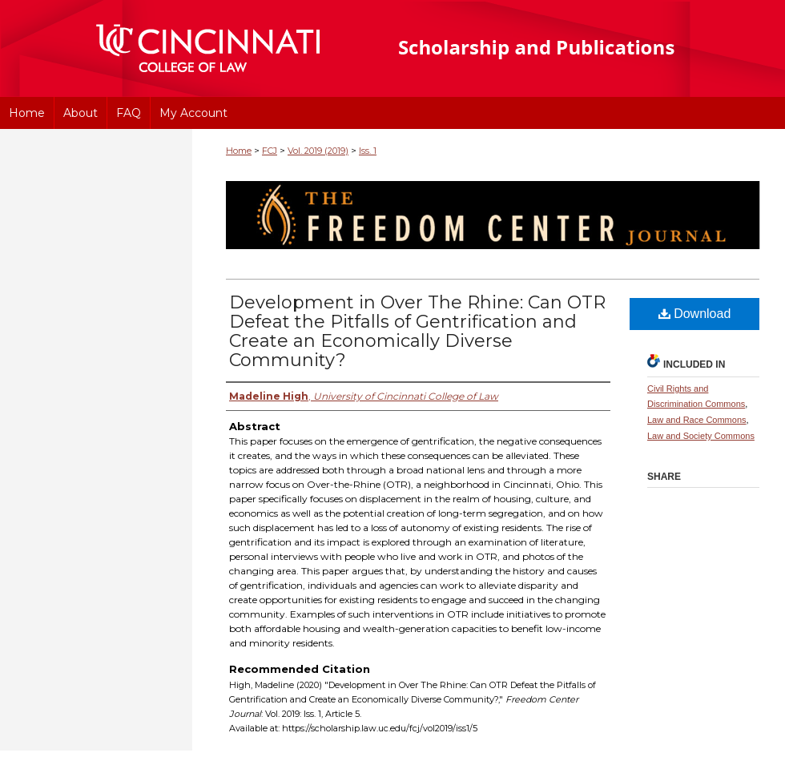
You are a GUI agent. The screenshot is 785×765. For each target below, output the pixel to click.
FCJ (269, 150)
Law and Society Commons (701, 436)
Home (239, 150)
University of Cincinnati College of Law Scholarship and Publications (565, 48)
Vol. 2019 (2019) (318, 150)
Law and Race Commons (697, 420)
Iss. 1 (367, 150)
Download (694, 313)
